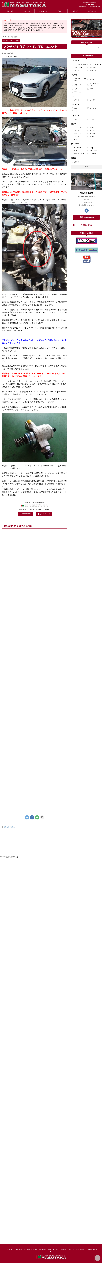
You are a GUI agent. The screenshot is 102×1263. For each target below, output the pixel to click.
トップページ (9, 1249)
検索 (86, 166)
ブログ (59, 11)
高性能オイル (43, 11)
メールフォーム (44, 514)
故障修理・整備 (8, 827)
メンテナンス (26, 11)
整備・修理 (10, 11)
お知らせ (63, 1249)
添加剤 (35, 1249)
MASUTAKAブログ (53, 1249)
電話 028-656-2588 (87, 217)
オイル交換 (27, 1249)
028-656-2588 (25, 514)
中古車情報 (42, 1249)
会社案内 (75, 11)
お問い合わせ (92, 11)
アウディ (16, 827)
